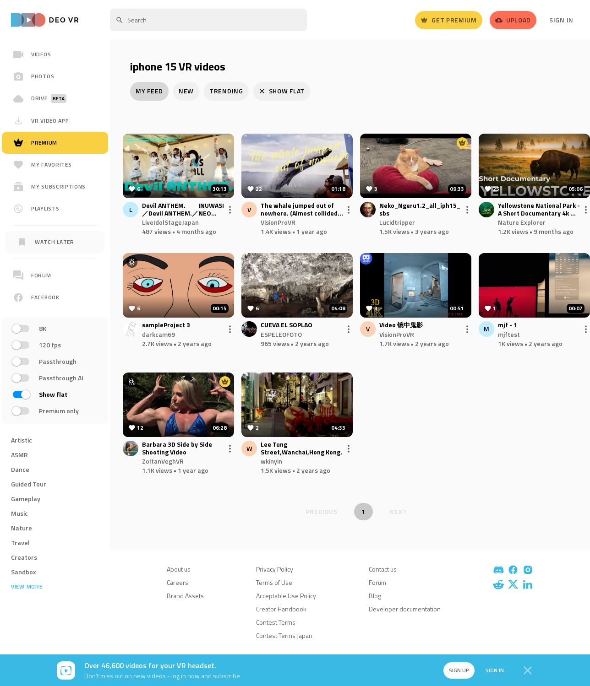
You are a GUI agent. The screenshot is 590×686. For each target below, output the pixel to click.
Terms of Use (274, 582)
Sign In (561, 20)
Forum (377, 582)
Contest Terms (275, 622)
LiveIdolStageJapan (170, 222)
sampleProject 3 (166, 325)
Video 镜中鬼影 (401, 325)
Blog (375, 595)
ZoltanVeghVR (163, 461)
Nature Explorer (522, 222)
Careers (177, 582)
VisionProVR (278, 222)
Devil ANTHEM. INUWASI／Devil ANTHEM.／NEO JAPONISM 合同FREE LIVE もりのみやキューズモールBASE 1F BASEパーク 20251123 (183, 209)
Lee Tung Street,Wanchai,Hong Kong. (301, 448)
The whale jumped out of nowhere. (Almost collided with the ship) (299, 209)
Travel (20, 542)
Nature (21, 528)
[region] (55, 342)
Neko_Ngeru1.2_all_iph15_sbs (419, 209)
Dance (20, 469)
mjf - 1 (507, 325)
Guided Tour (28, 484)
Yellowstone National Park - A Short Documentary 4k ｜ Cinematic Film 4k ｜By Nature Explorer (539, 209)
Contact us (383, 569)
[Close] (527, 670)
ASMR (19, 454)
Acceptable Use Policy (286, 595)
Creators (24, 557)
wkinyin (271, 461)
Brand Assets (185, 595)
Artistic (21, 440)
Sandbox (23, 572)
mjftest (509, 334)
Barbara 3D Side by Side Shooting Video (177, 448)
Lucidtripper (397, 222)
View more (26, 586)
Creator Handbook (281, 609)
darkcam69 (158, 334)
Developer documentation (405, 609)
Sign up (459, 670)
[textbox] (208, 20)
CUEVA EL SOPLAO (286, 325)
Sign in (495, 670)
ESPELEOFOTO (281, 334)
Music (19, 513)
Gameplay (25, 498)
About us (179, 569)
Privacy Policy (274, 569)
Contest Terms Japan (284, 635)
